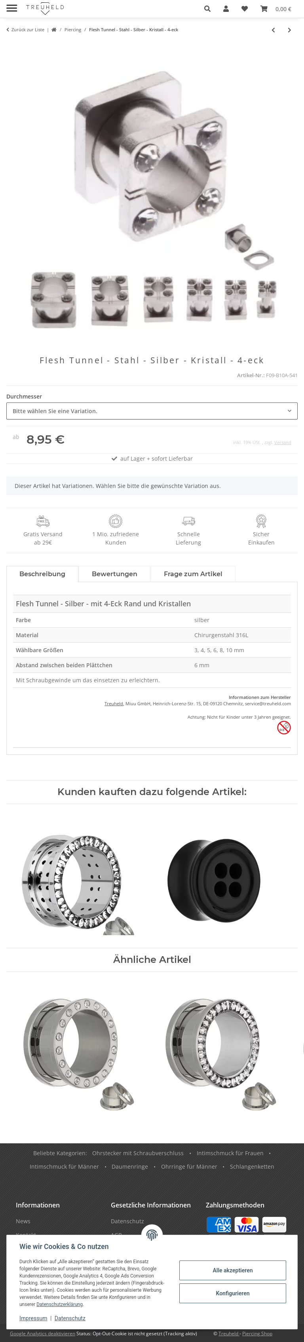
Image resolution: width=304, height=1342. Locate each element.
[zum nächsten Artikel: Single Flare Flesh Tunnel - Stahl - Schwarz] (289, 29)
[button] (207, 9)
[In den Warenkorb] (12, 46)
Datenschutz (70, 1318)
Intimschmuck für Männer (64, 1166)
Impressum (33, 1318)
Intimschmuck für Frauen (230, 1153)
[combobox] (152, 410)
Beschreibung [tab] (42, 574)
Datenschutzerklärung (59, 1304)
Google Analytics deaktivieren (42, 1333)
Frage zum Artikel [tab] (193, 574)
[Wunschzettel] (244, 9)
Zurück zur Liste (27, 29)
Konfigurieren (232, 1293)
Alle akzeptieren (233, 1270)
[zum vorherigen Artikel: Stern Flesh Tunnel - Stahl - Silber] (273, 29)
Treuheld (113, 703)
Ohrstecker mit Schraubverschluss (138, 1153)
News (23, 1221)
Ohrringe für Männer (189, 1166)
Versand (282, 442)
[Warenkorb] (276, 9)
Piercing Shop (257, 1333)
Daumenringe (130, 1166)
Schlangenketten (252, 1166)
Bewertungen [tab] (114, 574)
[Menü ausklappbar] (11, 5)
